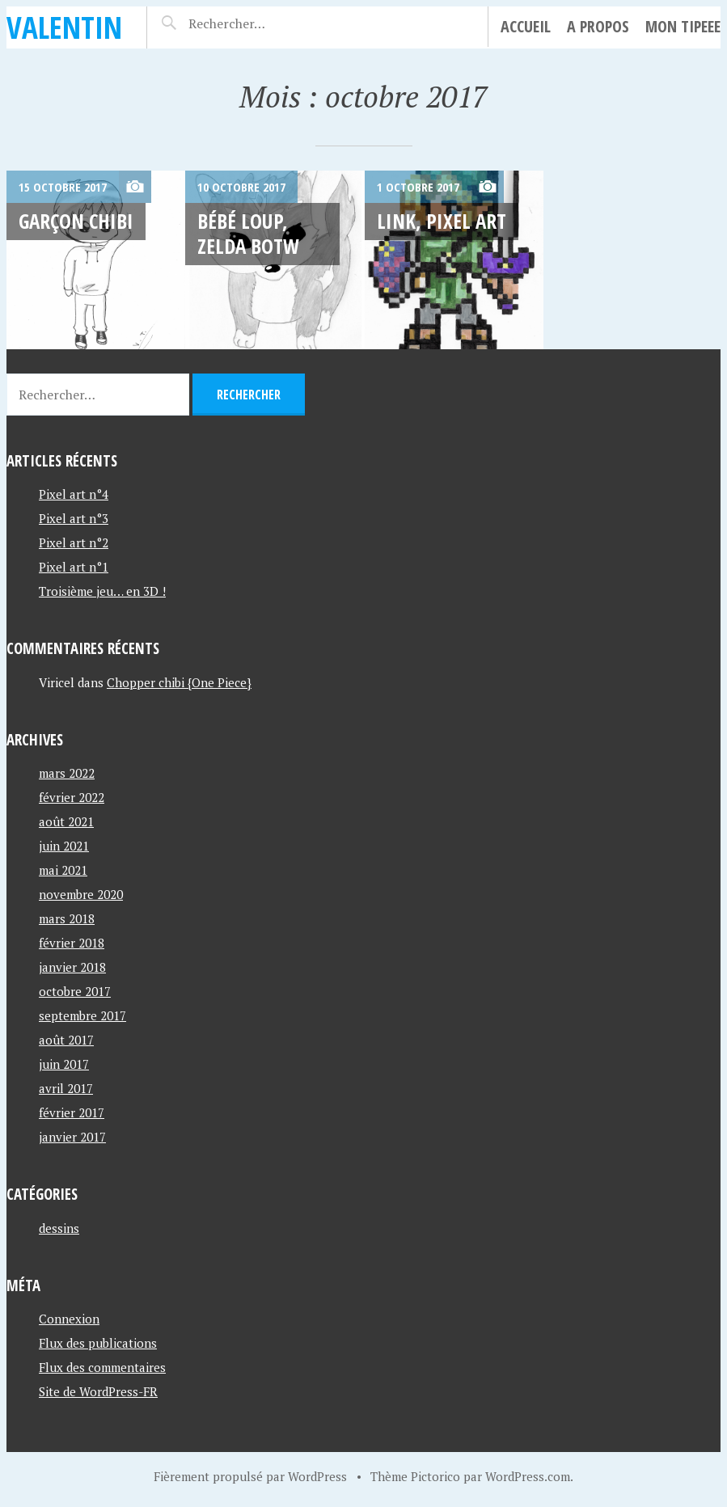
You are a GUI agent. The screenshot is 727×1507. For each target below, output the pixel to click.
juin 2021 (64, 846)
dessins (59, 1228)
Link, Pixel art (441, 220)
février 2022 (71, 797)
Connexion (69, 1319)
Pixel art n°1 (73, 567)
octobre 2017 (75, 991)
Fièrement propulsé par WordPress (250, 1476)
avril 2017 (66, 1088)
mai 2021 (63, 870)
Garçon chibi (76, 220)
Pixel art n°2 (73, 542)
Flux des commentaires (102, 1367)
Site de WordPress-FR (98, 1391)
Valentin (64, 27)
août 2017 (66, 1040)
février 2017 (71, 1112)
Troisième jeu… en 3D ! (102, 591)
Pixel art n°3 (73, 518)
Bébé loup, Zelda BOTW (248, 233)
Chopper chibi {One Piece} (179, 682)
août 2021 (66, 821)
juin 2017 (64, 1064)
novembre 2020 (81, 894)
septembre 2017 (82, 1015)
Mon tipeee (683, 26)
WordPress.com (527, 1476)
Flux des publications (98, 1343)
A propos (598, 26)
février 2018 (71, 943)
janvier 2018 (72, 967)
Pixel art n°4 (73, 494)
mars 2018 (67, 918)
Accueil (526, 26)
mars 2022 (67, 773)
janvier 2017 (72, 1137)
